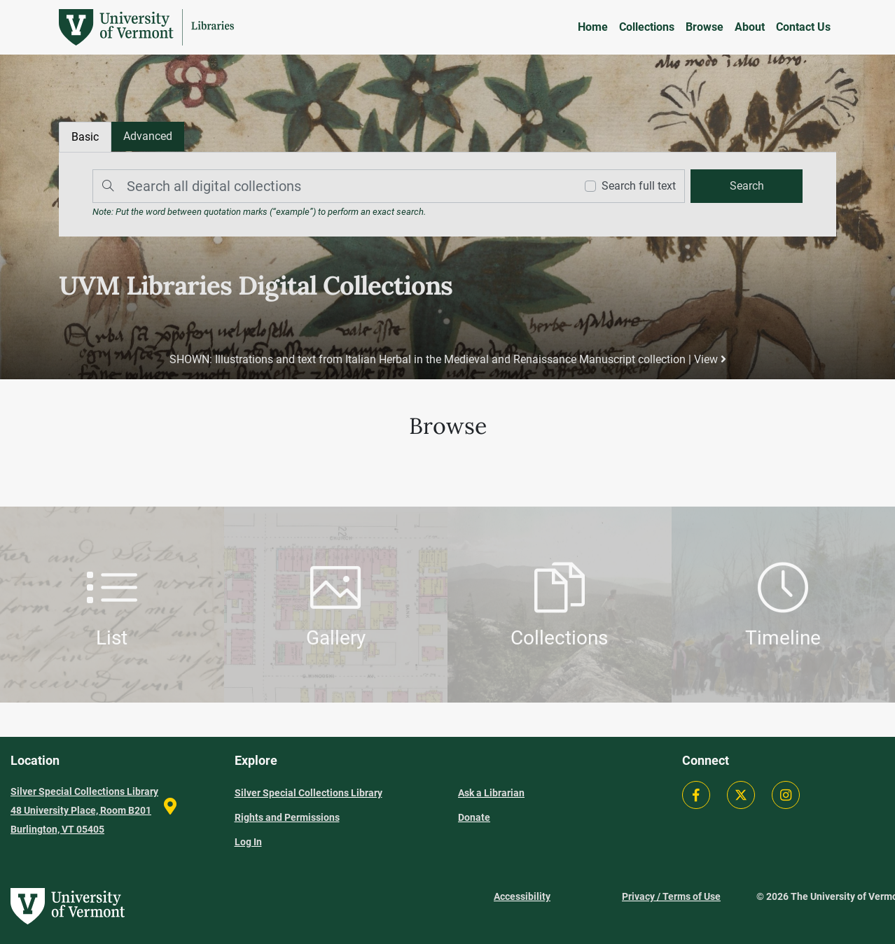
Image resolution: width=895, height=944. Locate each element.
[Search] (330, 186)
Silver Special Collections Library (308, 792)
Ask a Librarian (491, 792)
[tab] (147, 136)
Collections (646, 27)
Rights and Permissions (287, 817)
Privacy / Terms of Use (671, 896)
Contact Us (803, 27)
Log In (248, 841)
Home (593, 27)
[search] (747, 186)
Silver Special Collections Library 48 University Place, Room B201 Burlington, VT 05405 (84, 810)
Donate (474, 817)
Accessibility (522, 896)
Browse (704, 27)
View (710, 359)
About (750, 27)
